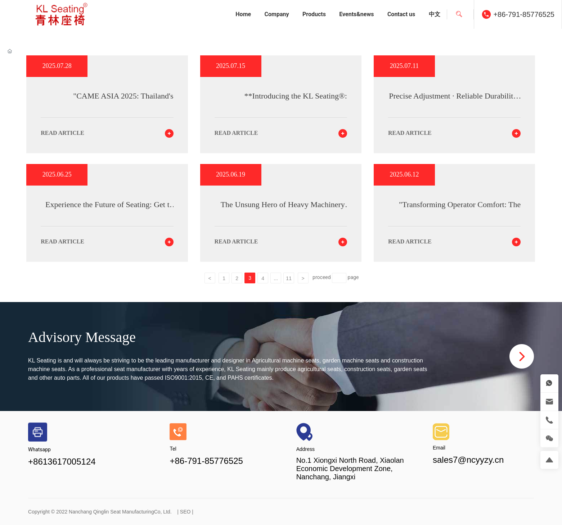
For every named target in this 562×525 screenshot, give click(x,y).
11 (289, 278)
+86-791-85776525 (523, 14)
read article (62, 133)
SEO (185, 512)
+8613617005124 (62, 461)
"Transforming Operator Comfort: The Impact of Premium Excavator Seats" (460, 209)
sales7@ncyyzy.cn (468, 460)
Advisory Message (82, 337)
